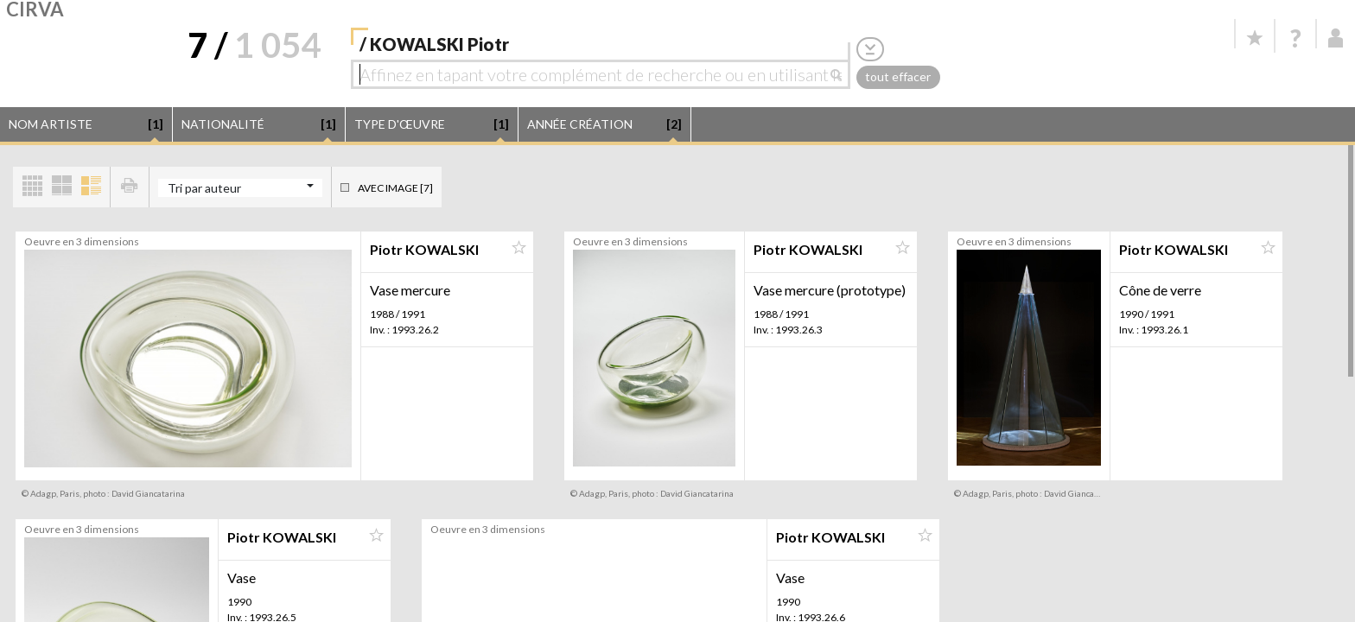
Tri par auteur (204, 188)
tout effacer (898, 76)
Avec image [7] (395, 187)
